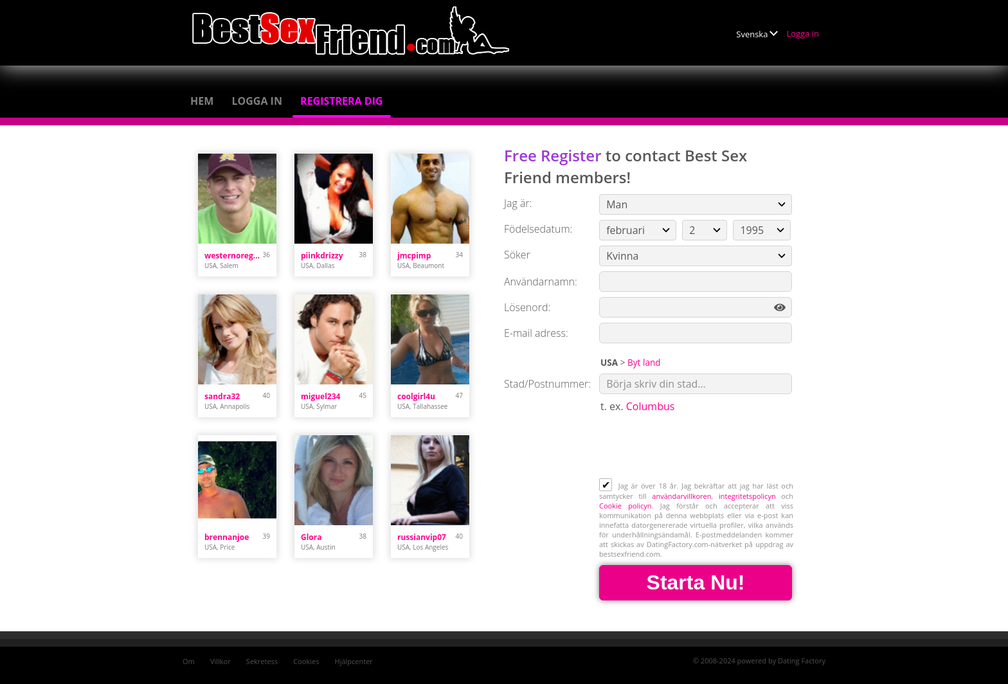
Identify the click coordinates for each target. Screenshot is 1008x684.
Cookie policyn (625, 505)
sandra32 (222, 396)
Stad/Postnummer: (547, 384)
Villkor (220, 661)
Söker (517, 255)
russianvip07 (421, 537)
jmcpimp (414, 255)
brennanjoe (226, 537)
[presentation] (697, 447)
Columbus (650, 406)
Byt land (644, 362)
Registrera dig (341, 101)
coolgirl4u (416, 396)
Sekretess (262, 661)
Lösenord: (527, 307)
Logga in (802, 33)
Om (189, 661)
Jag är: (518, 203)
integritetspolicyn (747, 496)
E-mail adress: (536, 333)
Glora (311, 537)
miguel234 (320, 396)
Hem (201, 101)
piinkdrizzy (322, 255)
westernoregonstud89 (233, 255)
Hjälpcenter (354, 661)
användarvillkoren (681, 496)
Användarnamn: (540, 281)
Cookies (306, 661)
